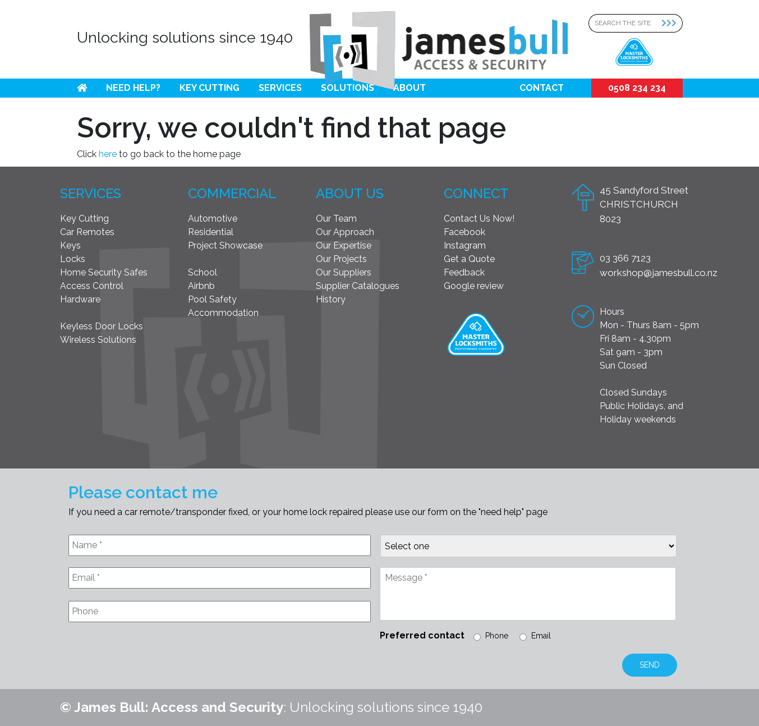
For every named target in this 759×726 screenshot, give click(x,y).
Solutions (347, 87)
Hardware (80, 299)
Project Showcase (225, 245)
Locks (72, 259)
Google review (474, 286)
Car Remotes (87, 232)
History (331, 299)
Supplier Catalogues (357, 286)
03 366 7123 (625, 258)
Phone (496, 635)
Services (280, 87)
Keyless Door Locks (101, 326)
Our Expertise (343, 245)
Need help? (133, 87)
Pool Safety (212, 299)
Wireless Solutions (98, 339)
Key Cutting (210, 87)
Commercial (232, 193)
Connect (476, 193)
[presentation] (153, 658)
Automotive (212, 218)
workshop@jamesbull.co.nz (658, 272)
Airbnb (201, 286)
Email (541, 635)
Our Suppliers (343, 272)
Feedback (464, 272)
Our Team (336, 218)
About (409, 87)
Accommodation (223, 312)
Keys (70, 245)
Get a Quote (469, 259)
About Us (350, 193)
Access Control (91, 286)
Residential (210, 232)
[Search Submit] (672, 23)
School (202, 272)
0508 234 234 (637, 87)
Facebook (464, 232)
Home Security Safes (104, 272)
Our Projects (341, 259)
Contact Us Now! (479, 218)
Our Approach (345, 232)
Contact (541, 87)
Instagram (465, 245)
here (108, 154)
